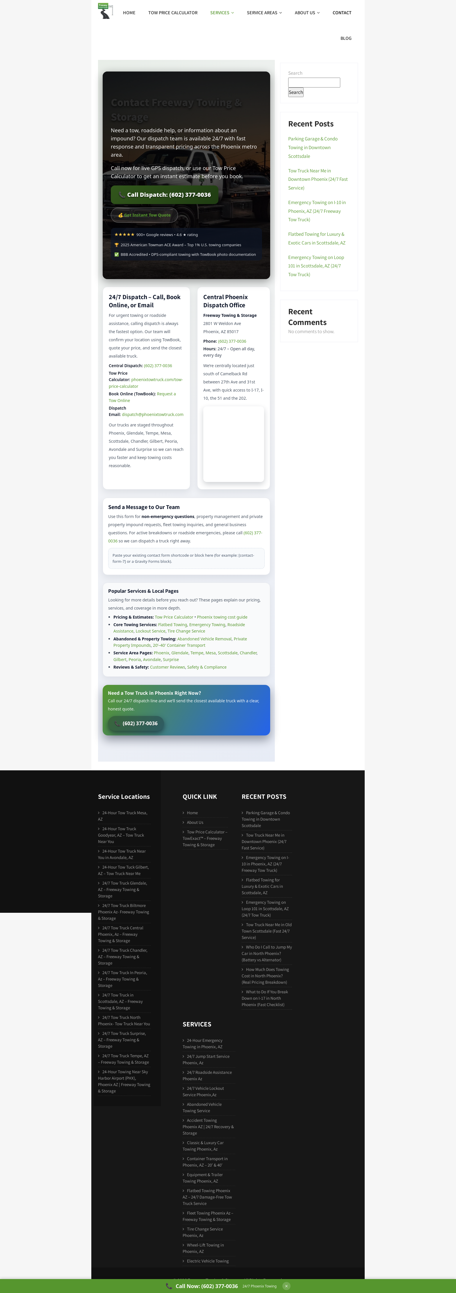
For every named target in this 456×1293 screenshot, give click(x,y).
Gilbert (120, 659)
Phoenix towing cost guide (222, 617)
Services (222, 13)
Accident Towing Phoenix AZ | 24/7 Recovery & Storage (208, 1126)
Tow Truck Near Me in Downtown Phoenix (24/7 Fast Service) (318, 179)
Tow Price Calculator (172, 13)
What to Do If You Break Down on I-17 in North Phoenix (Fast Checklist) (265, 998)
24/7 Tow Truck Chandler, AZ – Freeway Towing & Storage (122, 956)
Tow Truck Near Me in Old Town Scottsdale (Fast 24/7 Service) (267, 931)
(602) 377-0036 (158, 365)
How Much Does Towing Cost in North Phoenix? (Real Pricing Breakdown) (265, 976)
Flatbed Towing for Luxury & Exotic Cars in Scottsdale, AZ (262, 886)
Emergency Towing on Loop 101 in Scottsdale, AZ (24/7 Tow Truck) (316, 266)
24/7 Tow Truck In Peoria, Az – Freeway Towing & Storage (122, 979)
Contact (342, 13)
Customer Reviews (167, 667)
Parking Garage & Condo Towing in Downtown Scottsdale (313, 147)
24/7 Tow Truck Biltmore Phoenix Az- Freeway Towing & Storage (123, 912)
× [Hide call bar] (286, 1286)
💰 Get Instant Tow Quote (144, 215)
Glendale (179, 653)
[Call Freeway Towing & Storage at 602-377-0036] (221, 1286)
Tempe (196, 653)
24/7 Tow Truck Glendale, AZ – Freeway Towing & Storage (122, 889)
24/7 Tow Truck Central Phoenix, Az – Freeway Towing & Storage (120, 934)
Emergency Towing (207, 624)
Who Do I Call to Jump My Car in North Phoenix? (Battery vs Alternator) (267, 953)
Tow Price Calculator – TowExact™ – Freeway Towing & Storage (205, 838)
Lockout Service (150, 631)
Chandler (248, 653)
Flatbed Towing (172, 624)
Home (129, 13)
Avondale (152, 659)
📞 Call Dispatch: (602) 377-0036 (164, 195)
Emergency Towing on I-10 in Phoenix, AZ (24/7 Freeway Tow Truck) (317, 211)
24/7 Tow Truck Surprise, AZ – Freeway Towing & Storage (122, 1040)
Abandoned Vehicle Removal (204, 639)
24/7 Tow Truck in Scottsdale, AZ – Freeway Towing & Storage (120, 1001)
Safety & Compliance (207, 667)
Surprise (171, 659)
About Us (307, 13)
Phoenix (161, 653)
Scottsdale (228, 653)
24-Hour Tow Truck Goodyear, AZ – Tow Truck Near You (121, 835)
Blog (346, 38)
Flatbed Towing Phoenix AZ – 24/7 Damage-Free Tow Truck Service (207, 1197)
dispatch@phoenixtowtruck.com (153, 414)
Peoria (135, 659)
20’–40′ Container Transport (179, 645)
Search (295, 73)
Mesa (211, 653)
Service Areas (264, 13)
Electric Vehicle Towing (208, 1261)
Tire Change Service (186, 631)
